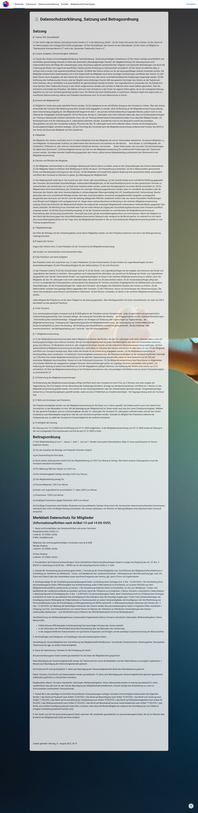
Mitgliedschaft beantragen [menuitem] (83, 4)
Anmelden (191, 4)
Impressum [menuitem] (31, 4)
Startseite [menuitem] (19, 4)
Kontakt (97, 306)
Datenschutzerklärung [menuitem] (48, 4)
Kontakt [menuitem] (64, 4)
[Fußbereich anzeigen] (191, 806)
